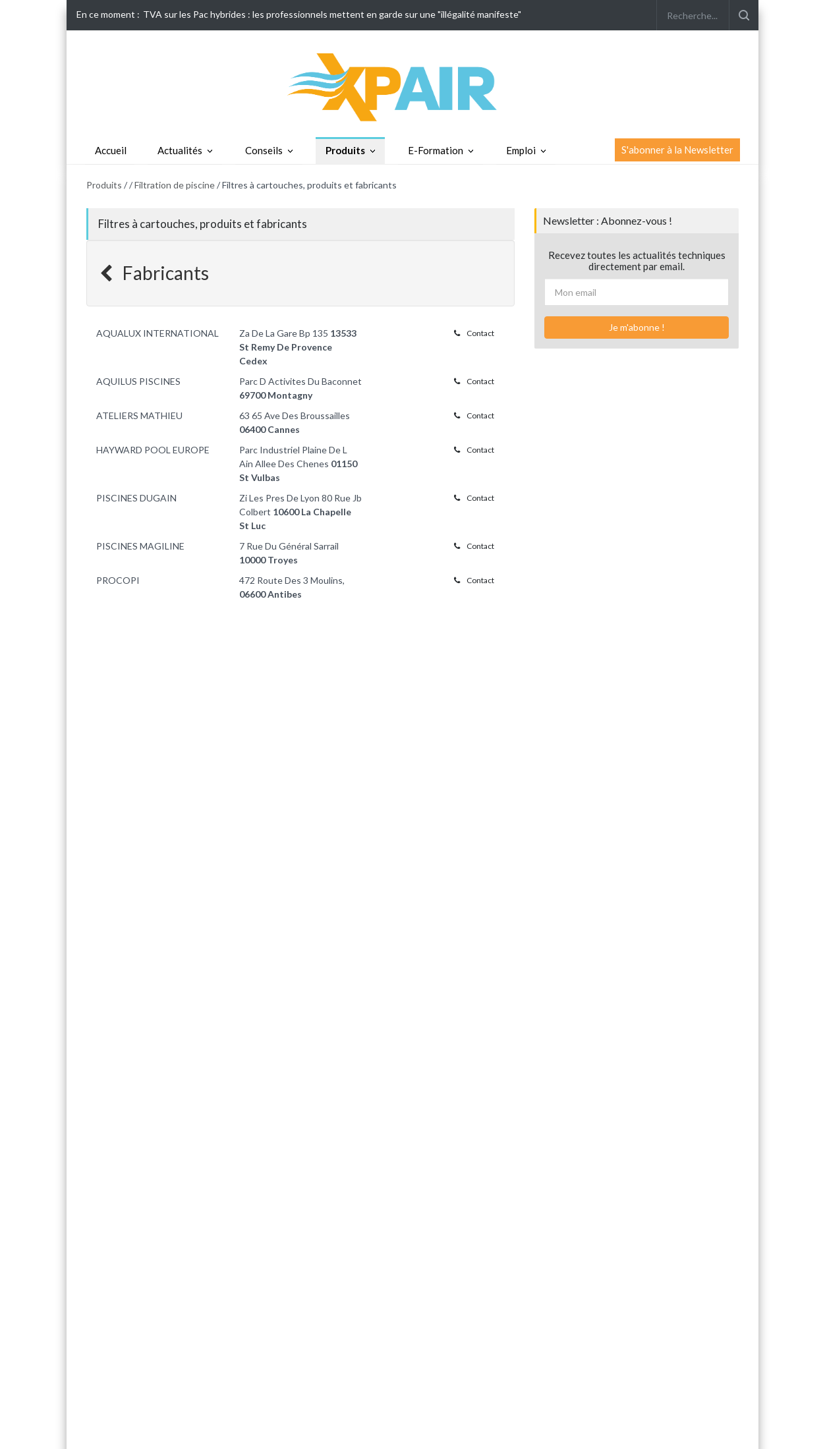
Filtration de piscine (174, 184)
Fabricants (154, 273)
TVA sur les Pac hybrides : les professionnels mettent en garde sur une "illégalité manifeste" (332, 14)
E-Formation (435, 150)
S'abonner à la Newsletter (677, 150)
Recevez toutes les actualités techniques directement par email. (636, 260)
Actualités (179, 150)
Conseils (264, 150)
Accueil (111, 150)
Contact (474, 333)
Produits (345, 150)
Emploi (521, 150)
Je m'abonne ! (637, 327)
